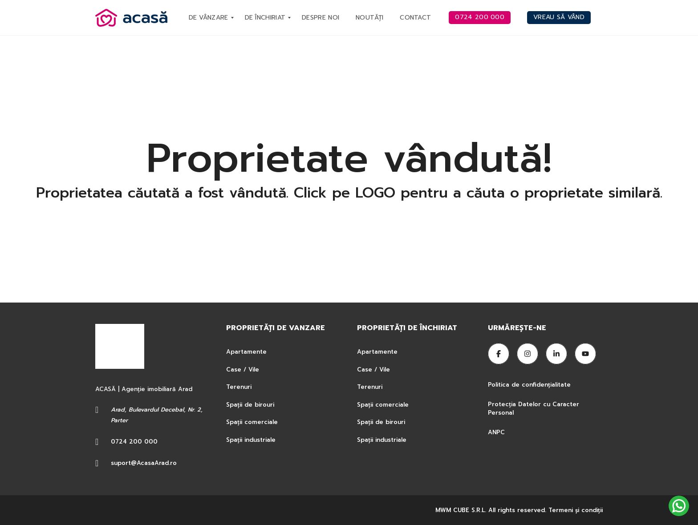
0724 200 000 (134, 441)
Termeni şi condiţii (575, 510)
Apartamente (246, 351)
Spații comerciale (252, 422)
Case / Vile (242, 369)
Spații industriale (251, 440)
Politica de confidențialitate (530, 384)
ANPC (496, 432)
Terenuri (239, 387)
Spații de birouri (250, 404)
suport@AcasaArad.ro (144, 463)
